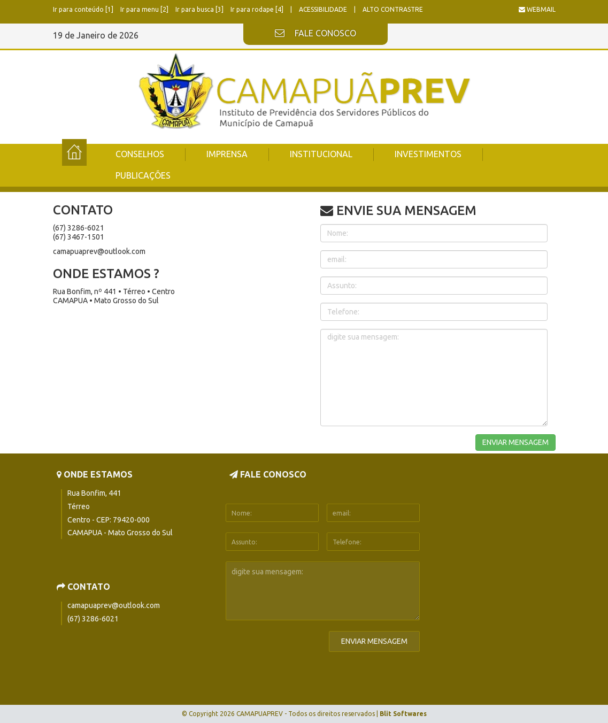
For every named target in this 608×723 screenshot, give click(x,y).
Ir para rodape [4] (257, 9)
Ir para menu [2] (145, 9)
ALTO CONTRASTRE (393, 9)
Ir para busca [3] (200, 9)
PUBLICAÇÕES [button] (143, 175)
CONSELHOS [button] (140, 154)
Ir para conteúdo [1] (84, 9)
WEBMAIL (537, 9)
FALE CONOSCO (315, 34)
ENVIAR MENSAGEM (515, 442)
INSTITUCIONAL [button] (321, 154)
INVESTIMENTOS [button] (428, 154)
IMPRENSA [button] (227, 154)
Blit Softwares (403, 713)
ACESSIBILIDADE (324, 9)
